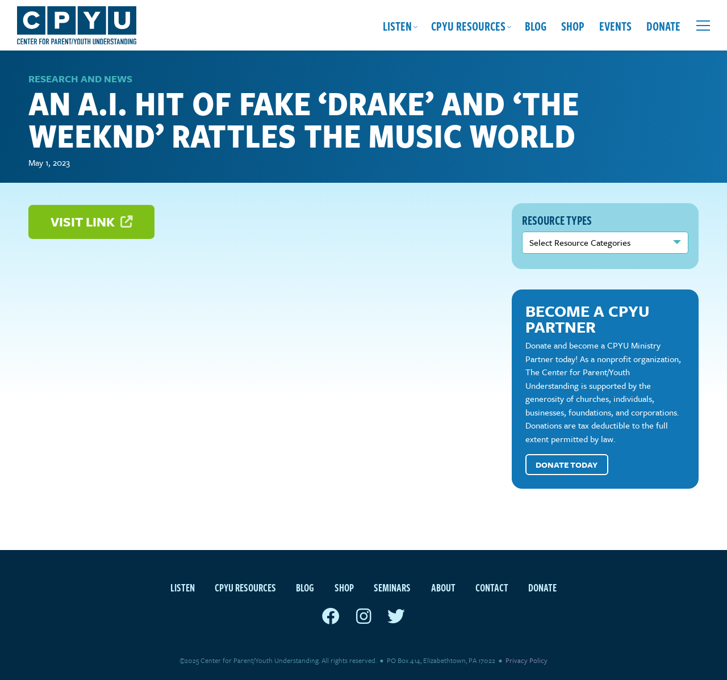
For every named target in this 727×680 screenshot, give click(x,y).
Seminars (392, 587)
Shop (572, 25)
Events (615, 25)
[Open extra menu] (703, 25)
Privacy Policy (526, 660)
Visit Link (91, 221)
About (443, 587)
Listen (397, 25)
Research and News (80, 79)
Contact (491, 587)
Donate (663, 25)
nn (605, 242)
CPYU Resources (468, 25)
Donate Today (567, 465)
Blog (535, 25)
